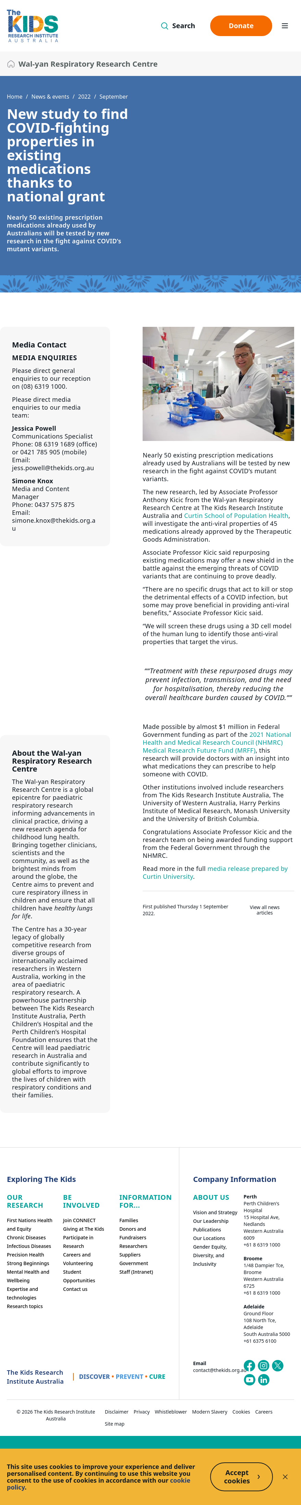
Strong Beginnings (28, 1263)
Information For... (145, 1201)
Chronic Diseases (26, 1237)
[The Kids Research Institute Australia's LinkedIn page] (263, 1380)
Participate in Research (78, 1241)
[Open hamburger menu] (285, 25)
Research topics (25, 1306)
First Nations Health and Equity (29, 1224)
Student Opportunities (79, 1276)
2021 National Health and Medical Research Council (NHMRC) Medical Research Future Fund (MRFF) (217, 742)
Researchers (133, 1246)
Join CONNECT (79, 1220)
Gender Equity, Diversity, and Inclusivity (210, 1255)
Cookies (241, 1411)
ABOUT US (211, 1197)
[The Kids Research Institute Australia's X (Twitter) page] (278, 1366)
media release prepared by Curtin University (215, 872)
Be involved (81, 1201)
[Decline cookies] (285, 1477)
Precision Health (25, 1254)
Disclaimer (117, 1411)
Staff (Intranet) (136, 1272)
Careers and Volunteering (78, 1258)
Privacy (142, 1411)
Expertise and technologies (22, 1293)
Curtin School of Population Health (236, 515)
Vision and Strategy (215, 1212)
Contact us (75, 1289)
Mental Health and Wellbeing (28, 1276)
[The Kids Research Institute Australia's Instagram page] (263, 1366)
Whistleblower (171, 1411)
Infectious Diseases (29, 1246)
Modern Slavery (209, 1411)
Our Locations (209, 1238)
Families (128, 1220)
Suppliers (130, 1254)
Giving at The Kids (83, 1229)
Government (133, 1263)
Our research (25, 1201)
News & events (50, 96)
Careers (264, 1411)
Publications (207, 1229)
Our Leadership (211, 1221)
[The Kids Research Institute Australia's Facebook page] (249, 1366)
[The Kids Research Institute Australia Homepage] (32, 26)
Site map (114, 1423)
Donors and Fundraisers (132, 1233)
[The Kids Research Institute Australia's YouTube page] (249, 1380)
